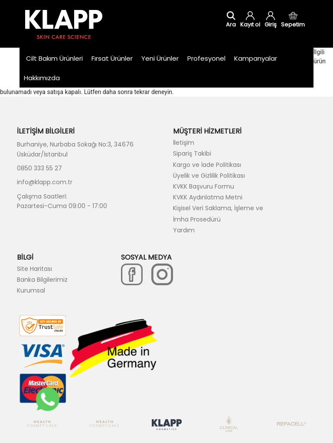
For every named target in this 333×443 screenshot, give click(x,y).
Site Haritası (34, 268)
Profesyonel (206, 58)
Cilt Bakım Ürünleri (54, 58)
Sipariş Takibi (192, 153)
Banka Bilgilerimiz (42, 279)
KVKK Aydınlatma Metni (207, 197)
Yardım (184, 230)
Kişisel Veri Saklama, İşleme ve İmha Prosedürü (218, 213)
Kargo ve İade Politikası (207, 164)
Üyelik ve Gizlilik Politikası (209, 175)
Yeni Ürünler (160, 58)
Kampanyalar (255, 58)
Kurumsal (31, 290)
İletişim (183, 142)
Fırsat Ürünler (112, 58)
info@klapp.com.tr (44, 182)
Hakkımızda (42, 77)
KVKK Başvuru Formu (203, 186)
